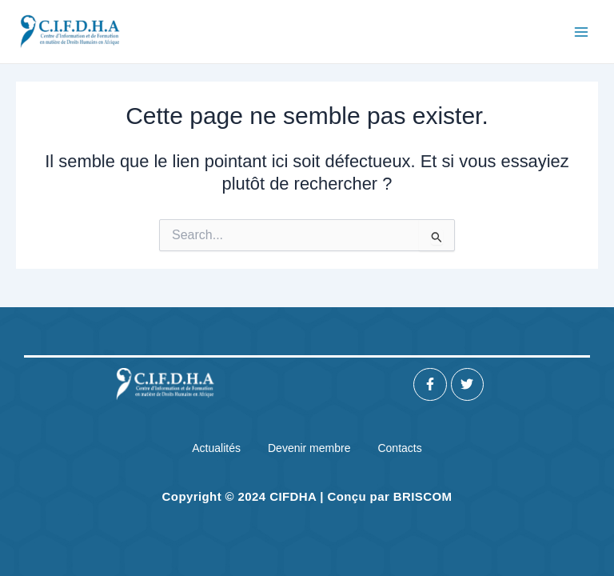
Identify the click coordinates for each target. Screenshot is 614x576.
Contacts (399, 448)
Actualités (216, 448)
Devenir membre (309, 448)
